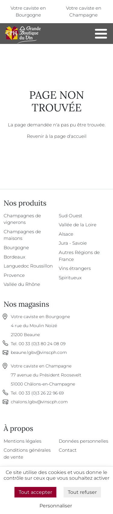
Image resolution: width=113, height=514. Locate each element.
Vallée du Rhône (22, 284)
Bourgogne (16, 247)
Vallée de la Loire (77, 225)
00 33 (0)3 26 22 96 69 (41, 393)
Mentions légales (22, 441)
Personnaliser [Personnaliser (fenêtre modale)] (55, 506)
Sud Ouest (70, 215)
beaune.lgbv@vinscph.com (39, 352)
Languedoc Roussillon (28, 266)
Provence (14, 275)
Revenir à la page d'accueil (56, 136)
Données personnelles (83, 441)
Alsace (66, 234)
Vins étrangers (75, 268)
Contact (68, 450)
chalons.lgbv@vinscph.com (39, 401)
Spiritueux (70, 277)
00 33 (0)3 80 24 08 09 (42, 343)
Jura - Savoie (73, 243)
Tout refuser (82, 492)
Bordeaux (14, 257)
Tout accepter (35, 492)
